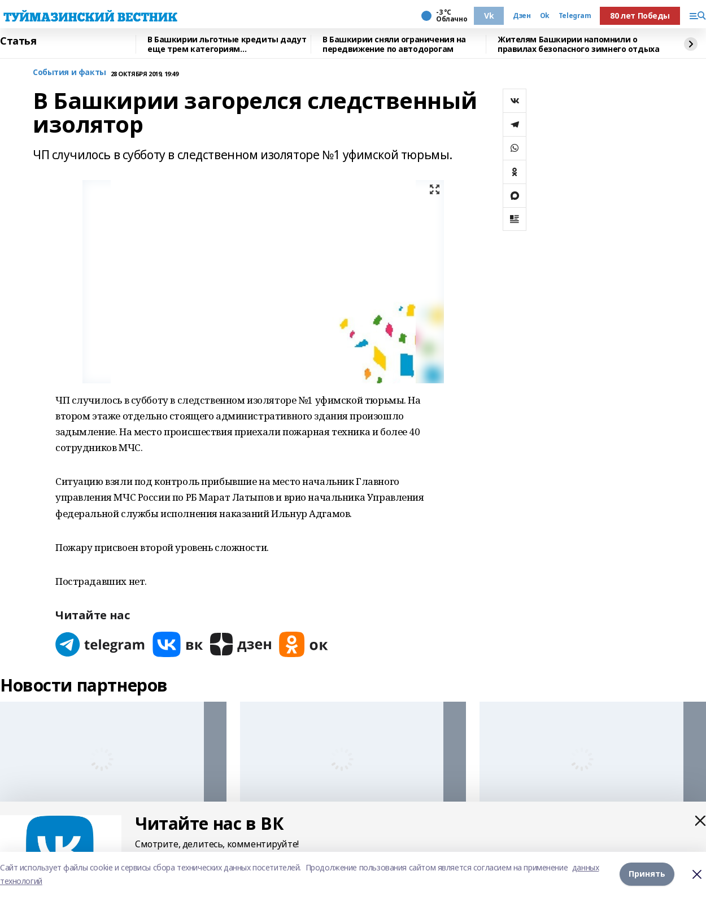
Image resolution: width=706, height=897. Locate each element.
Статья (18, 41)
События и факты (69, 72)
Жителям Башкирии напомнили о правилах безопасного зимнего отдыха (578, 44)
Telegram (575, 15)
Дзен (521, 15)
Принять (647, 874)
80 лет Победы (640, 15)
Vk (489, 15)
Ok (545, 15)
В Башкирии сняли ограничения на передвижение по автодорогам (394, 44)
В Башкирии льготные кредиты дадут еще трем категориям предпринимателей (226, 44)
